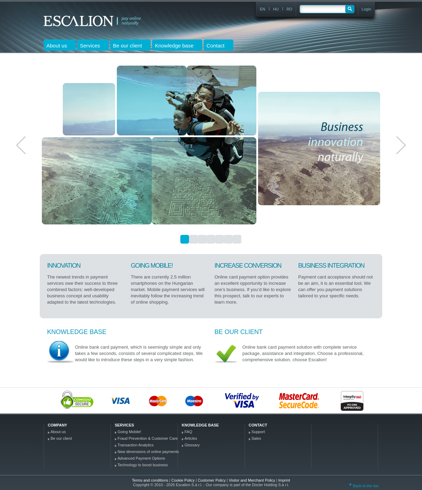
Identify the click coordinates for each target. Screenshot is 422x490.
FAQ (188, 432)
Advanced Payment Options (141, 458)
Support (258, 432)
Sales (256, 438)
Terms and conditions (150, 480)
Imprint (284, 480)
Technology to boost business (143, 465)
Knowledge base (76, 331)
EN (262, 9)
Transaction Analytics (136, 445)
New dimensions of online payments (148, 452)
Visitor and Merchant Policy (252, 480)
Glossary (191, 445)
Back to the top (363, 486)
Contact (258, 425)
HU (276, 9)
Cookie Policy (183, 480)
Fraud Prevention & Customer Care (148, 438)
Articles (190, 438)
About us (58, 432)
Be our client (238, 331)
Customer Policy (212, 480)
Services (124, 425)
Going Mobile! (129, 432)
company (57, 425)
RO (290, 9)
